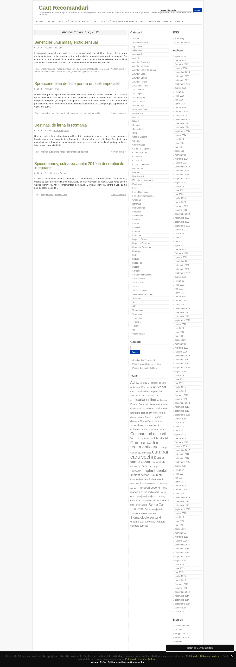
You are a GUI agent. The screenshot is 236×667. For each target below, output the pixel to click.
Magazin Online (139, 239)
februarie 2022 (181, 253)
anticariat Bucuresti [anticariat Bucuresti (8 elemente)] (141, 387)
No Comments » (118, 69)
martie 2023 (180, 202)
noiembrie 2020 (182, 312)
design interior (47, 194)
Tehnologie (137, 314)
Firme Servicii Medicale (143, 196)
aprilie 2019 (180, 387)
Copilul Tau (137, 160)
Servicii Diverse (139, 290)
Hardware (136, 204)
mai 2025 (179, 100)
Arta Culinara (138, 90)
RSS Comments (182, 42)
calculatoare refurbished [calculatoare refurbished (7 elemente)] (156, 404)
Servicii (135, 286)
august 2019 (180, 371)
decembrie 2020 (182, 308)
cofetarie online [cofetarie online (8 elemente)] (139, 429)
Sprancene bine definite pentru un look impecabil (76, 83)
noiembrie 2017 (182, 454)
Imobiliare (136, 212)
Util (133, 330)
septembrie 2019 (182, 367)
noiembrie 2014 (182, 596)
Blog (51, 21)
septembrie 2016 (182, 509)
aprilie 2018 (180, 434)
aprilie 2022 (180, 245)
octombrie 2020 (182, 316)
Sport (134, 302)
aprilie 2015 (180, 576)
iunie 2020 (179, 332)
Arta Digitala (138, 93)
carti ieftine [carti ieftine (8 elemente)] (159, 412)
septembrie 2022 (182, 226)
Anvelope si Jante (140, 86)
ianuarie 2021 (181, 304)
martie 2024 (180, 155)
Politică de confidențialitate (77, 21)
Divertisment (138, 176)
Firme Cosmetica (140, 192)
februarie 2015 (181, 584)
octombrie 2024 (182, 127)
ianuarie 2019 (181, 399)
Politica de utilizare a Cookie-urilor (125, 662)
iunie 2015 (179, 568)
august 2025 (180, 88)
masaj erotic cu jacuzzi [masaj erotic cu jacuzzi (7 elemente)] (147, 496)
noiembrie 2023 (182, 170)
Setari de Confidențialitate (166, 21)
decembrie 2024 (182, 119)
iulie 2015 (179, 564)
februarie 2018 (181, 442)
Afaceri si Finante (140, 42)
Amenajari (137, 54)
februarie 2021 (181, 300)
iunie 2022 (179, 237)
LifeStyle (136, 231)
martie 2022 (180, 249)
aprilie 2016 (180, 529)
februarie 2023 (181, 206)
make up (74, 113)
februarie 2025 (181, 111)
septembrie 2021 (182, 273)
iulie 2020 (179, 328)
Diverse (135, 172)
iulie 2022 (179, 233)
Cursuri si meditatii (140, 164)
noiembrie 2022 (182, 218)
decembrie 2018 (182, 403)
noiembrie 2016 (182, 501)
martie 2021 (180, 296)
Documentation (182, 626)
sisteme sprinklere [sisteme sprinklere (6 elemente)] (148, 513)
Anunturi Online (139, 74)
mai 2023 (179, 194)
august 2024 (180, 135)
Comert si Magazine (141, 149)
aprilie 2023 (180, 198)
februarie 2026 (181, 64)
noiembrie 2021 (182, 265)
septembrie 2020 (182, 320)
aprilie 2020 (180, 340)
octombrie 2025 (182, 80)
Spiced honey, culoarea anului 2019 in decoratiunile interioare (79, 165)
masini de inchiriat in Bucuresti (74, 152)
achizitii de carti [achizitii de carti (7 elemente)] (158, 383)
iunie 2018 (179, 426)
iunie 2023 (179, 190)
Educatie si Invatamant (142, 180)
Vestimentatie (138, 334)
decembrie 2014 (182, 592)
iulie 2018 (179, 422)
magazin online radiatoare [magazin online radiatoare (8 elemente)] (145, 492)
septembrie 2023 (182, 178)
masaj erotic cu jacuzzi (75, 69)
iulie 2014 (179, 612)
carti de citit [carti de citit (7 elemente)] (146, 413)
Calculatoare (138, 129)
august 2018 (180, 419)
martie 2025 (180, 107)
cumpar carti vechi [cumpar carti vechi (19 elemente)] (149, 454)
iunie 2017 (179, 474)
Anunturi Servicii (139, 78)
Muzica (135, 267)
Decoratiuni (137, 168)
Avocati (135, 117)
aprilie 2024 (180, 151)
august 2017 (180, 466)
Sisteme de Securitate (142, 294)
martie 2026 (180, 60)
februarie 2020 (181, 348)
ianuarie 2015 (181, 588)
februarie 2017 (181, 489)
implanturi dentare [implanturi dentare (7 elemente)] (139, 479)
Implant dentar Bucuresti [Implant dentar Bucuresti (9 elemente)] (146, 475)
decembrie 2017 (182, 450)
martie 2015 (180, 580)
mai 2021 (179, 289)
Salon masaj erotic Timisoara (85, 72)
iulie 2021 (179, 281)
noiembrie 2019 (182, 359)
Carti (134, 133)
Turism (135, 326)
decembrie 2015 (182, 545)
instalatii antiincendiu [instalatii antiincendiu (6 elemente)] (150, 484)
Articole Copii (138, 105)
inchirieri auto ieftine (50, 152)
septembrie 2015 (182, 556)
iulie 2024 (179, 139)
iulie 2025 (179, 92)
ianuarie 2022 (181, 257)
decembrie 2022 (182, 214)
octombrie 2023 (182, 174)
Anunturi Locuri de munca (144, 70)
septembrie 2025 (182, 84)
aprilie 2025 (180, 104)
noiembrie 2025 (182, 76)
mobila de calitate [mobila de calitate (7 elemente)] (138, 505)
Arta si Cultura (60, 173)
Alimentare (137, 50)
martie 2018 (180, 438)
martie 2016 (180, 533)
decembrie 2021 (182, 261)
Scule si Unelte (139, 279)
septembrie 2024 (182, 131)
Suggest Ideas (181, 633)
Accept (94, 662)
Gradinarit (137, 200)
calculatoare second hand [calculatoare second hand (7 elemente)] (142, 408)
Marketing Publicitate (141, 247)
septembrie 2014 (182, 604)
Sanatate (136, 271)
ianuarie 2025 (181, 115)
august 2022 (180, 230)
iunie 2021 (179, 285)
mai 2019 (179, 383)
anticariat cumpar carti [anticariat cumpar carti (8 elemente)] (150, 391)
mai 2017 (179, 478)
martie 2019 (180, 391)
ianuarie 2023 (181, 210)
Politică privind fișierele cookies (122, 21)
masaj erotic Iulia (95, 69)
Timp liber (136, 322)
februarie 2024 (181, 159)
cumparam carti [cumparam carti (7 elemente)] (156, 429)
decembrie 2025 (182, 72)
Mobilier (136, 259)
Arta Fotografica (139, 97)
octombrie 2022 (182, 222)
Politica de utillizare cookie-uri (203, 656)
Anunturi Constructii (141, 62)
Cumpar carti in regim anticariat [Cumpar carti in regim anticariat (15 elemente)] (145, 444)
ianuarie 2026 (181, 68)
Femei (56, 89)
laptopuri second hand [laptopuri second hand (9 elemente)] (153, 487)
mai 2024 (179, 147)
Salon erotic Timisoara (61, 72)
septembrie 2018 (182, 415)
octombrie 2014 (182, 600)
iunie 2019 (179, 379)
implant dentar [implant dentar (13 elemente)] (155, 470)
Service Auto (138, 282)
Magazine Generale (141, 243)
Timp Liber (58, 48)
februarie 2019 (181, 395)
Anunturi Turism (139, 82)
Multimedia (137, 263)
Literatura (136, 235)
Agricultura (137, 46)
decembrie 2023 (182, 167)
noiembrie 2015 (182, 549)
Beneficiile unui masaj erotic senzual (66, 42)
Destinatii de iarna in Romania (60, 125)
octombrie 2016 (182, 505)
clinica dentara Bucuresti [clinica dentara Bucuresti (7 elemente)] (142, 417)
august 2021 (180, 277)
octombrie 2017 (182, 458)
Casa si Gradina (139, 137)
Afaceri (135, 38)
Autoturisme (137, 113)
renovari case (61, 194)
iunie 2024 (179, 143)
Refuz (103, 662)
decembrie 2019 (182, 356)
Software (136, 298)
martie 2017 (180, 485)
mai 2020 (179, 336)
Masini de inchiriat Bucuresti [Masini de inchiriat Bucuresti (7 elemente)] (155, 500)
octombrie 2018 (182, 411)
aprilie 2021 (180, 293)
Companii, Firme (140, 153)
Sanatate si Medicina (141, 275)
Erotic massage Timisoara (52, 69)
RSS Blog (179, 38)
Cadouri (136, 125)
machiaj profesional (60, 113)
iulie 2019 (179, 375)
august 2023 (180, 182)
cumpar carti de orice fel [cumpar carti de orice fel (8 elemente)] (154, 438)
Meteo (135, 255)
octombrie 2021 (182, 269)
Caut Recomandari (64, 7)
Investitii (136, 227)
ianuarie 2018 (181, 446)
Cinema (135, 141)
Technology (137, 310)
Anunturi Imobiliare (141, 66)
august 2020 (180, 324)
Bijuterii (135, 121)
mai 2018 (179, 430)
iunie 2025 (179, 96)
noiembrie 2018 (182, 407)
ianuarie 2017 (181, 493)
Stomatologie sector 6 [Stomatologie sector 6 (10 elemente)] (145, 517)
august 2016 (180, 513)
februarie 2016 (181, 537)
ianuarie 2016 (181, 541)
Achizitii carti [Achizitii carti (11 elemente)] (140, 382)
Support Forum (182, 637)
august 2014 (180, 608)
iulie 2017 (179, 470)
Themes (178, 641)
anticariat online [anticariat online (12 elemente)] (143, 400)
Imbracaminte (138, 208)
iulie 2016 (179, 517)
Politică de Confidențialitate (141, 659)
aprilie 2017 (180, 482)
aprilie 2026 (180, 56)
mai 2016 (179, 525)
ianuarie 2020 (181, 352)
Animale (136, 58)
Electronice (137, 184)
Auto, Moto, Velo (61, 130)
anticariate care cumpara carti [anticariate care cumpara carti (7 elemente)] (144, 395)
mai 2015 (179, 572)
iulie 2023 (179, 186)
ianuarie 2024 (181, 163)
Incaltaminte (138, 216)
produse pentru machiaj (89, 113)
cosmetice (45, 113)
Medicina (136, 251)
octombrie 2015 (182, 552)
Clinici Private (138, 145)
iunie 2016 (179, 521)
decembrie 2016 (182, 497)
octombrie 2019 (182, 363)
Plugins (178, 629)
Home (39, 21)
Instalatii (136, 219)
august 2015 (180, 560)
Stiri (134, 306)
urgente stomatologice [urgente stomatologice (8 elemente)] (142, 521)
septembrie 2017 (182, 462)
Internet (135, 223)
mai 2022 (179, 241)
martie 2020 (180, 344)
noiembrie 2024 (182, 123)
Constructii (137, 156)
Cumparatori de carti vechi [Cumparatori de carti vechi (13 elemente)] (148, 436)
